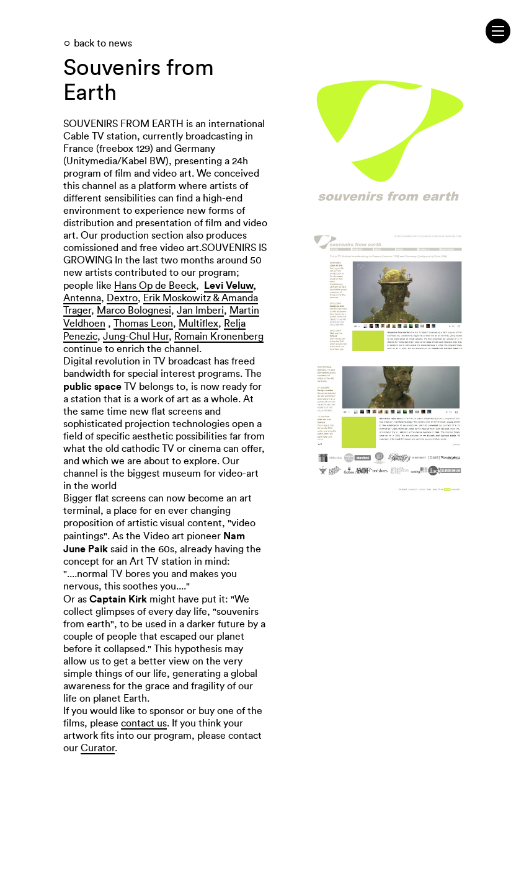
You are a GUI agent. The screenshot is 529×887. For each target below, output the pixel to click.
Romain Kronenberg (219, 337)
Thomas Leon (143, 324)
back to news (103, 43)
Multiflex (198, 324)
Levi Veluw (228, 285)
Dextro (122, 298)
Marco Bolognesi (134, 311)
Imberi (208, 311)
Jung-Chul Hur (136, 337)
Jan (185, 311)
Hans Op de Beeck (155, 286)
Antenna (82, 298)
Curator (98, 748)
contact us (144, 723)
